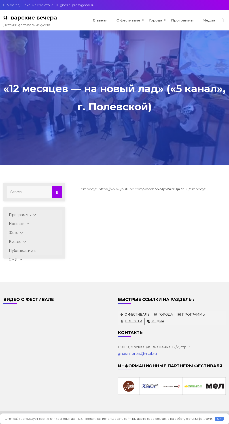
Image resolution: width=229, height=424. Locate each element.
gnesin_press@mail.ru (137, 353)
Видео (17, 241)
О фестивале (128, 20)
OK (219, 418)
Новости (19, 223)
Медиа (209, 20)
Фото (16, 232)
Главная (100, 20)
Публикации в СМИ (22, 251)
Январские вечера (30, 17)
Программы (182, 20)
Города (155, 20)
